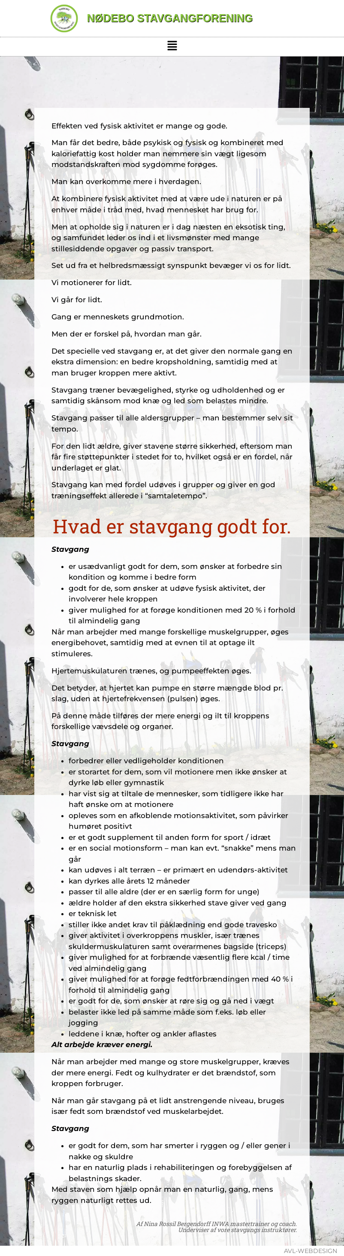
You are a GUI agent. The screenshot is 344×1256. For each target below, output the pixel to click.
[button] (172, 46)
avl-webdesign (310, 1251)
